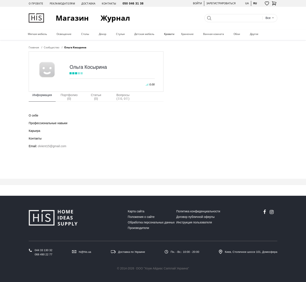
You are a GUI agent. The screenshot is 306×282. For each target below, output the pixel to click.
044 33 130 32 (43, 250)
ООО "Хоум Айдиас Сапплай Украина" (162, 268)
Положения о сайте (141, 217)
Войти (197, 3)
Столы (85, 34)
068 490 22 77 (43, 254)
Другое (254, 34)
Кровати (169, 34)
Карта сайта (136, 211)
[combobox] (269, 18)
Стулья (120, 34)
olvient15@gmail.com (52, 146)
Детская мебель (144, 34)
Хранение (187, 34)
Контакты (109, 3)
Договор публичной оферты (195, 217)
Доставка (88, 3)
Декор (102, 34)
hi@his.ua (85, 251)
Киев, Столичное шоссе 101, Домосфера (251, 251)
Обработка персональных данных (151, 222)
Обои (237, 34)
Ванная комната (213, 34)
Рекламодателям (62, 3)
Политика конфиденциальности (198, 211)
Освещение (64, 34)
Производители (138, 228)
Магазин (72, 18)
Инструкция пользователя (194, 222)
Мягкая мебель (37, 34)
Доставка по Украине (131, 251)
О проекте (36, 3)
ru (255, 3)
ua (247, 3)
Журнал (115, 18)
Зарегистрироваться (221, 3)
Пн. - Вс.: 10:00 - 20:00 (185, 251)
